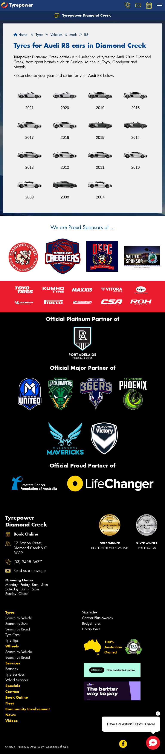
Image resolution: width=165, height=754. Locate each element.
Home (20, 35)
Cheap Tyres (91, 629)
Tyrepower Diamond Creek (82, 15)
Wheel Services (16, 680)
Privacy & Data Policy (31, 747)
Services (12, 663)
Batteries (11, 669)
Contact (12, 691)
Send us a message (30, 570)
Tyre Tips (11, 640)
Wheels (12, 646)
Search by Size (16, 623)
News (10, 714)
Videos (11, 720)
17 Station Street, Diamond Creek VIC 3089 (30, 548)
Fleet (9, 703)
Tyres (10, 612)
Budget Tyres (91, 623)
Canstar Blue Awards (97, 618)
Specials (12, 685)
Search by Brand (17, 629)
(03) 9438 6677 (28, 561)
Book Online (16, 697)
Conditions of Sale (57, 747)
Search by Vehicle (18, 618)
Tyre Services (14, 674)
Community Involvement (27, 709)
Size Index (89, 612)
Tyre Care (12, 635)
